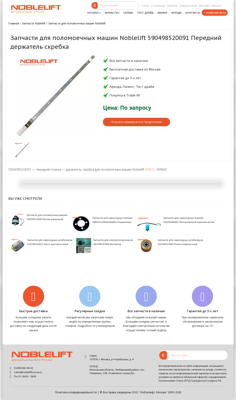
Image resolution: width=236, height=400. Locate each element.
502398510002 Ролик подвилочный (177, 244)
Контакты (192, 12)
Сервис (128, 12)
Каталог (94, 12)
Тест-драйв (145, 12)
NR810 (150, 169)
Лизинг (162, 12)
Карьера (216, 5)
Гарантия (172, 5)
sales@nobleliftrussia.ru (28, 372)
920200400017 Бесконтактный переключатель (188, 222)
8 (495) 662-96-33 (216, 12)
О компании (158, 5)
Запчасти (112, 12)
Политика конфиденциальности (76, 392)
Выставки (204, 5)
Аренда (176, 12)
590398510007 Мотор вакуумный (44, 219)
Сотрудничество (188, 5)
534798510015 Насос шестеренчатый (47, 244)
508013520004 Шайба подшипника (111, 222)
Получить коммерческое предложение (136, 122)
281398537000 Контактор (107, 244)
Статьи (145, 5)
